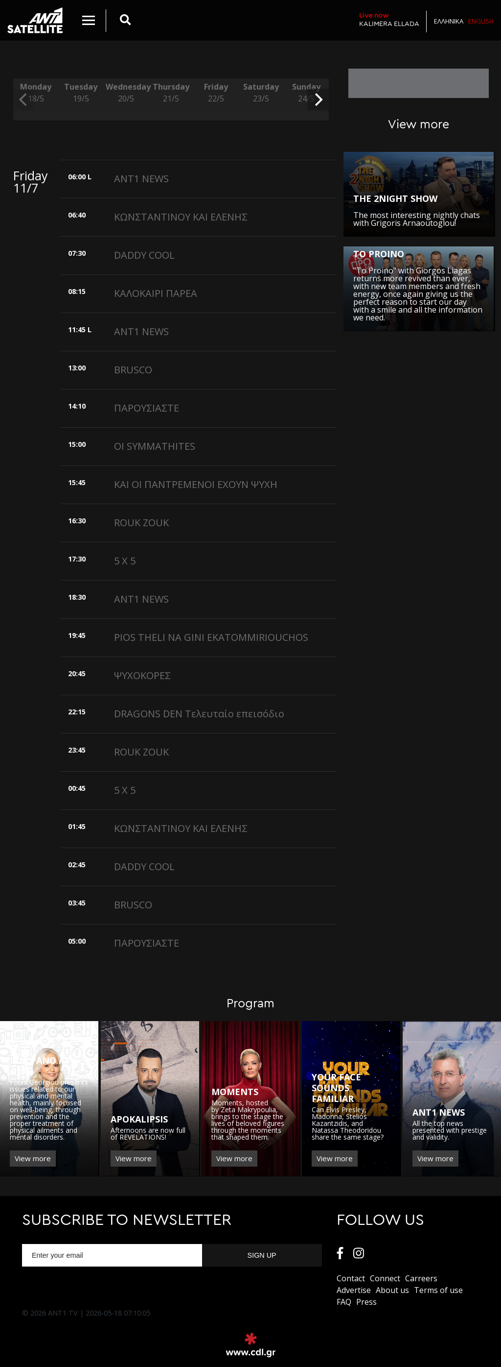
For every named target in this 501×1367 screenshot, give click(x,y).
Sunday (306, 92)
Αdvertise (354, 1290)
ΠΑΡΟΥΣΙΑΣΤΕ (146, 408)
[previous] (24, 99)
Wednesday (126, 92)
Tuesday (81, 92)
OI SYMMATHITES (154, 446)
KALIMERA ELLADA (389, 19)
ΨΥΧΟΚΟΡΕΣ (142, 675)
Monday (36, 92)
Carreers (421, 1278)
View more (33, 1158)
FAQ (344, 1301)
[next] (318, 99)
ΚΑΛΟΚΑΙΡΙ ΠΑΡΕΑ (155, 293)
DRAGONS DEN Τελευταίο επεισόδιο (199, 713)
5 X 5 (125, 560)
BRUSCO (133, 369)
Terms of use (438, 1290)
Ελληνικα (448, 21)
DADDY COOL (144, 255)
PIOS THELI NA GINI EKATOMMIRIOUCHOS (211, 637)
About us (392, 1290)
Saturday (261, 92)
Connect (385, 1278)
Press (366, 1301)
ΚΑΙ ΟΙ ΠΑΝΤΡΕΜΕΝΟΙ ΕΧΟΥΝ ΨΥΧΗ (195, 484)
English (481, 21)
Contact (351, 1278)
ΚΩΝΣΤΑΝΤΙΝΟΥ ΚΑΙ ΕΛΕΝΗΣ (181, 216)
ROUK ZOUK (141, 522)
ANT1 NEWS (141, 178)
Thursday (171, 92)
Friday (216, 92)
